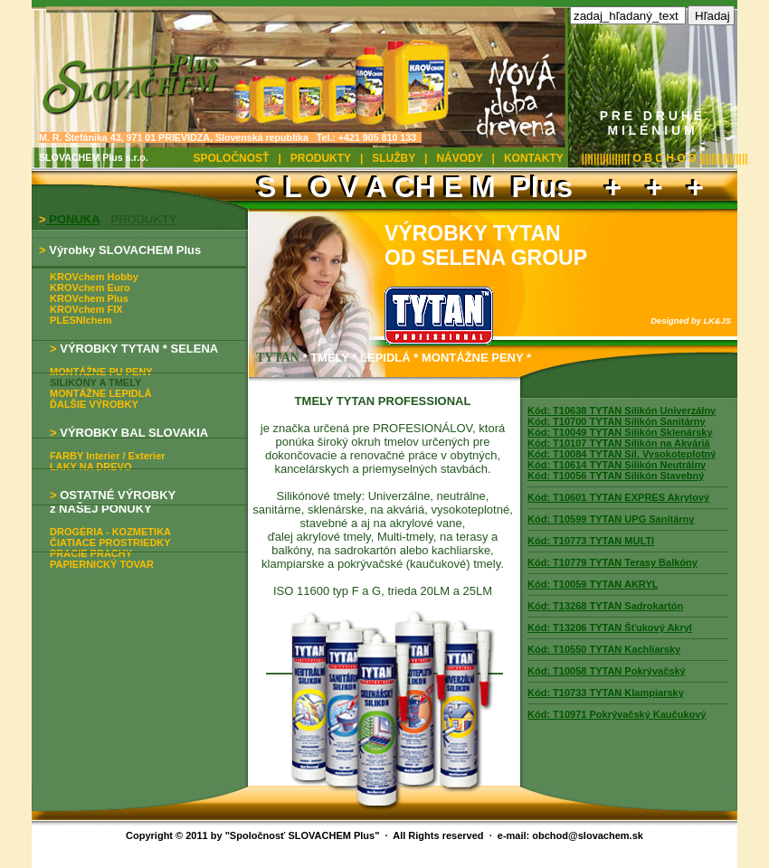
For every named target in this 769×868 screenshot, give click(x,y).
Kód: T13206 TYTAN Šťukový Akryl (609, 627)
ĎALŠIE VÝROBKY (94, 404)
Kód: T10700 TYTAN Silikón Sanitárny (616, 421)
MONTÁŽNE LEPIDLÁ (100, 393)
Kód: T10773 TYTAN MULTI (590, 540)
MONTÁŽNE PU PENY (101, 371)
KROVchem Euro (90, 287)
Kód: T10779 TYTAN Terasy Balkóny (612, 562)
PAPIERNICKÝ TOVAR (102, 564)
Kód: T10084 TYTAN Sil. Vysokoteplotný (621, 453)
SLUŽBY (393, 158)
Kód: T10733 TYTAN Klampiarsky (605, 692)
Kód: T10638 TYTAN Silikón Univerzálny (621, 410)
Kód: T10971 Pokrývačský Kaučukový (617, 714)
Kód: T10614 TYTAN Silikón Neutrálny (616, 464)
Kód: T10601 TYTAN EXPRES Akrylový (618, 497)
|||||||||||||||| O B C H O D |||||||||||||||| (665, 158)
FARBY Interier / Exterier (108, 455)
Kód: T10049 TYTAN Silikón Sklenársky (620, 432)
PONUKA (73, 219)
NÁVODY (459, 158)
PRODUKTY (320, 158)
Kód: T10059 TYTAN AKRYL (592, 584)
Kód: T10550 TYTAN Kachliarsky (603, 649)
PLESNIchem (80, 320)
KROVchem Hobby (94, 276)
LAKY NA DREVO (90, 466)
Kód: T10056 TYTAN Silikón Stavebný (615, 475)
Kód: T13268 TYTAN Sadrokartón (605, 605)
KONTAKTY (534, 158)
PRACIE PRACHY (91, 553)
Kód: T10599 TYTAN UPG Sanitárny (610, 519)
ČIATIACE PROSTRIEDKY (110, 542)
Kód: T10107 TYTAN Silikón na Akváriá (618, 443)
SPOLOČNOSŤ (231, 158)
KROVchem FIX (86, 309)
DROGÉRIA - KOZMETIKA (110, 531)
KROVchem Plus (89, 298)
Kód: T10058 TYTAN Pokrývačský (606, 670)
